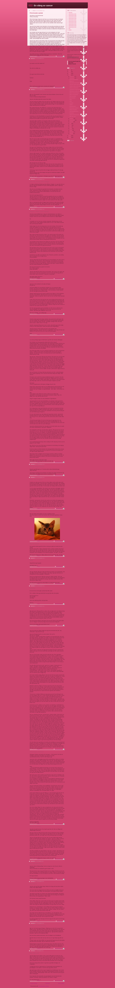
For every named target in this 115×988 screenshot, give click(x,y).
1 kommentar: (60, 56)
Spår (31, 569)
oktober (71, 118)
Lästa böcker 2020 (72, 15)
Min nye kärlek (35, 511)
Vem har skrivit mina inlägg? (39, 182)
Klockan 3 (33, 884)
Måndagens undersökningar (39, 337)
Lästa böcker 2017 (72, 19)
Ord (69, 28)
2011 (70, 75)
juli (70, 123)
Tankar (32, 608)
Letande (32, 588)
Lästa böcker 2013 (72, 25)
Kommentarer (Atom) (43, 986)
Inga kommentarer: (59, 87)
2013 (70, 71)
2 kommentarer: (59, 508)
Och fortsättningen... (37, 863)
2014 (70, 69)
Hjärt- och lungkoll (36, 480)
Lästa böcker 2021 (72, 13)
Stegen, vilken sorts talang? (39, 211)
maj (71, 126)
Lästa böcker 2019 (72, 16)
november (72, 78)
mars (71, 130)
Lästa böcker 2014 (72, 24)
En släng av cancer (43, 5)
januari (71, 133)
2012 (70, 73)
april (71, 128)
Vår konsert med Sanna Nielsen (40, 92)
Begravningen (34, 628)
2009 (70, 137)
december (72, 76)
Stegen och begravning (38, 925)
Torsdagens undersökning (39, 316)
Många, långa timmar (37, 466)
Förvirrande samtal (36, 13)
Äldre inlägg (61, 983)
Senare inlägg (33, 983)
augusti (71, 121)
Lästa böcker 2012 (72, 26)
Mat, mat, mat (34, 953)
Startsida (47, 983)
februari (72, 131)
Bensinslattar (34, 544)
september (72, 120)
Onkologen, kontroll (36, 752)
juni (71, 125)
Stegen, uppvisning (36, 281)
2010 (70, 135)
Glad (31, 560)
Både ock (33, 61)
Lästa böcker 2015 (72, 22)
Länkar (70, 29)
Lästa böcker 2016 (72, 21)
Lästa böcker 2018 (72, 18)
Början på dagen (35, 826)
